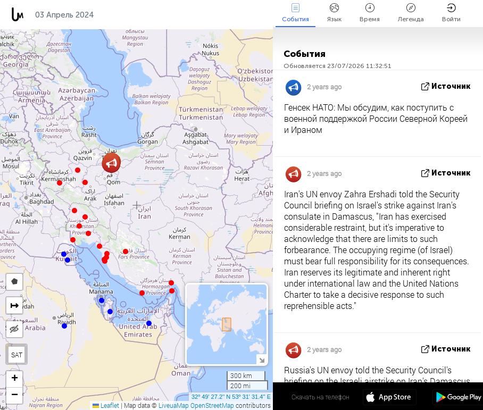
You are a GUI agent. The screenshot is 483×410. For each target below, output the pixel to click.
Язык (334, 13)
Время (370, 13)
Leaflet (106, 405)
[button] (171, 291)
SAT (16, 354)
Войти (451, 13)
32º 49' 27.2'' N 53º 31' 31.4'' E (231, 397)
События (295, 13)
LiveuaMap (174, 405)
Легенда (411, 13)
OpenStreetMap (212, 405)
